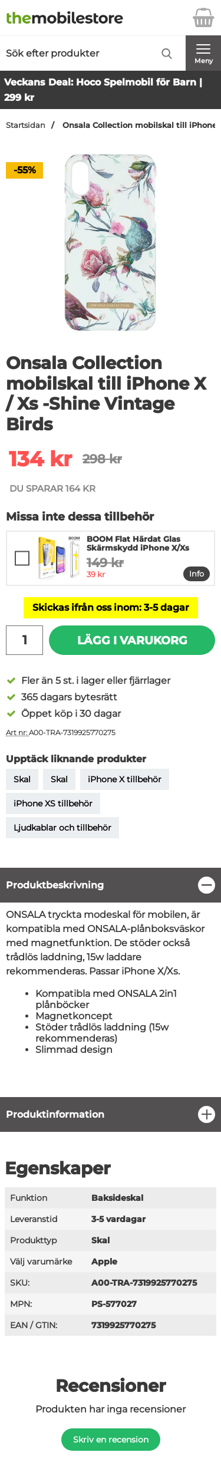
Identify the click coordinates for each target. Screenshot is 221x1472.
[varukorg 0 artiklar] (203, 17)
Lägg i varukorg (132, 640)
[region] (110, 885)
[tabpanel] (110, 982)
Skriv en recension (111, 1439)
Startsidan (25, 125)
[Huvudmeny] (203, 53)
